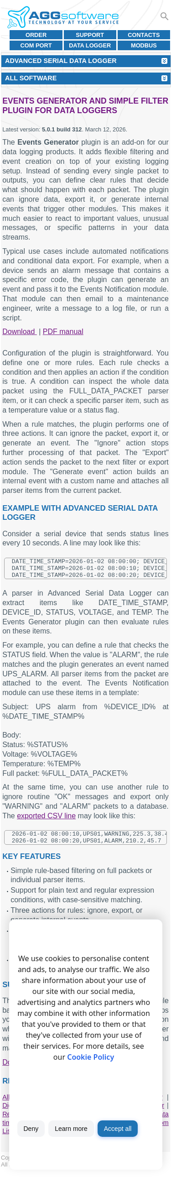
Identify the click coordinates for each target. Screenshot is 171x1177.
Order (36, 34)
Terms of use (67, 1171)
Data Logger (90, 45)
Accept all (118, 1128)
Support (90, 34)
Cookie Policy (90, 1057)
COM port (36, 45)
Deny (31, 1128)
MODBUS (144, 45)
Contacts (144, 34)
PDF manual (63, 331)
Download (19, 331)
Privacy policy (106, 1171)
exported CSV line (46, 820)
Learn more (71, 1128)
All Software (31, 78)
